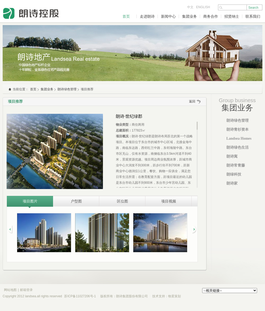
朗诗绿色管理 (67, 89)
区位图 (122, 201)
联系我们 (252, 16)
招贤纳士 (231, 16)
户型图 (76, 201)
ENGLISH (203, 7)
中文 (190, 7)
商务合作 (210, 16)
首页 (126, 16)
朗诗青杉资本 (237, 129)
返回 (192, 101)
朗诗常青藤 (235, 165)
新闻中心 (168, 16)
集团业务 (189, 16)
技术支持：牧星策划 (166, 296)
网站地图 (10, 290)
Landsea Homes (239, 138)
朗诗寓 (232, 156)
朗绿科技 (233, 174)
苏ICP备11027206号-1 (80, 296)
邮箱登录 (26, 290)
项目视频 (168, 201)
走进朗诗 (147, 16)
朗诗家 (232, 183)
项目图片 (30, 201)
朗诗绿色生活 (237, 147)
